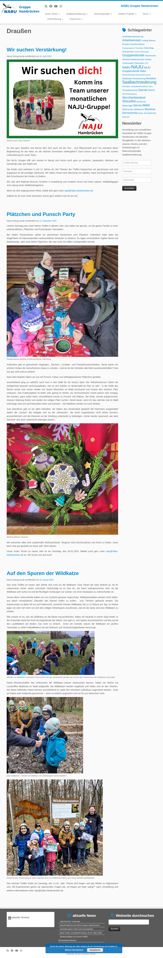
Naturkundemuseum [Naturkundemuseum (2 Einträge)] (143, 75)
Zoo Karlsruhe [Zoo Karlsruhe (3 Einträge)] (150, 113)
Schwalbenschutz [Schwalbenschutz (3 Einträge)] (129, 90)
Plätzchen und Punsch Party (41, 214)
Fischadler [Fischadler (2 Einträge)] (139, 48)
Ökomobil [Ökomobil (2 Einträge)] (125, 117)
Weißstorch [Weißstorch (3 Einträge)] (139, 109)
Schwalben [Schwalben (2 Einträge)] (126, 86)
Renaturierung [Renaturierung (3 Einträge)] (139, 78)
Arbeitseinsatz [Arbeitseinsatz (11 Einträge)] (131, 40)
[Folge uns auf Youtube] (57, 6)
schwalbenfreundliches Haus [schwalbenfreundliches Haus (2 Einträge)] (142, 86)
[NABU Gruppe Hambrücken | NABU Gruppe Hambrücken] (19, 8)
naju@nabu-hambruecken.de (78, 190)
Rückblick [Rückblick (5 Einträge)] (151, 78)
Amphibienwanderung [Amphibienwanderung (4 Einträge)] (132, 36)
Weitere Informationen (74, 950)
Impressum (76, 19)
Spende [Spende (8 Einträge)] (142, 90)
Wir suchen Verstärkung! (37, 50)
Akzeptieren (94, 950)
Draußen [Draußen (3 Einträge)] (126, 44)
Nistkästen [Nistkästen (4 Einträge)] (127, 78)
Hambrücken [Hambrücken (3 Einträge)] (150, 56)
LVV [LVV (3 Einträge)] (146, 63)
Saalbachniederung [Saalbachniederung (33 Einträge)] (139, 82)
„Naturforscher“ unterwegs (70, 921)
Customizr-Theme (89, 954)
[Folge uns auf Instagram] (62, 6)
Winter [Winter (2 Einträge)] (140, 113)
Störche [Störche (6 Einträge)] (137, 105)
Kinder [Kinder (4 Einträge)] (148, 59)
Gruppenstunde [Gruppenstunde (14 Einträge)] (133, 55)
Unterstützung (55, 19)
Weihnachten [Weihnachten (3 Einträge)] (128, 109)
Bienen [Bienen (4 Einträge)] (152, 40)
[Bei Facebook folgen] (51, 6)
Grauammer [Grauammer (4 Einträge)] (128, 51)
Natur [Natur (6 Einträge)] (143, 71)
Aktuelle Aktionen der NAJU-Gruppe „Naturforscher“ (80, 925)
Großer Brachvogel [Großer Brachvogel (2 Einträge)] (142, 52)
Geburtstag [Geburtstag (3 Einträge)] (149, 48)
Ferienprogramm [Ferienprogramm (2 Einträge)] (128, 48)
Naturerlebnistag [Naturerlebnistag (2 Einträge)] (128, 75)
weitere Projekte (127, 14)
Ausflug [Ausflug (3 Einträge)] (145, 40)
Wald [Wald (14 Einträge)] (146, 105)
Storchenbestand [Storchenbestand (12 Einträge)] (133, 97)
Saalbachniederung (77, 14)
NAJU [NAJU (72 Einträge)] (137, 66)
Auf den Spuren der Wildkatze (43, 573)
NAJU (147, 14)
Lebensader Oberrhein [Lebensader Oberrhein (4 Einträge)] (133, 63)
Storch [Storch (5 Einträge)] (151, 90)
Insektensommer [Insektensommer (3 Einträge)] (137, 59)
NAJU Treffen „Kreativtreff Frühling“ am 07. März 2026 (81, 933)
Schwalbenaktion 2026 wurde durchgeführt (76, 929)
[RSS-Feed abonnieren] (47, 6)
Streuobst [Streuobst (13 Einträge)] (129, 101)
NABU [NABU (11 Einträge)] (126, 67)
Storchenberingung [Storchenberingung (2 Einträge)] (129, 94)
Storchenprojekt (103, 14)
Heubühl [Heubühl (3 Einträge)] (126, 59)
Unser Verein (52, 14)
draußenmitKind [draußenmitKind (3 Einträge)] (137, 44)
